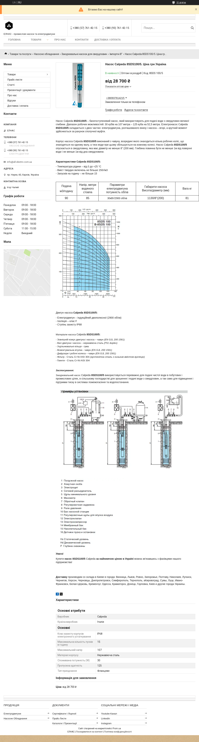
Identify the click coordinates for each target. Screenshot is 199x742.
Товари (36, 39)
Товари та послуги (20, 54)
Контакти (82, 39)
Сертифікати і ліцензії (64, 713)
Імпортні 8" (116, 54)
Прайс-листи (14, 79)
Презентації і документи (21, 90)
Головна (14, 39)
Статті (11, 84)
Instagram (106, 723)
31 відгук (181, 2)
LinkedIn (105, 718)
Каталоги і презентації (64, 723)
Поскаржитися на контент (89, 731)
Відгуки (11, 100)
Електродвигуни (12, 713)
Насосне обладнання (46, 54)
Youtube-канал (109, 713)
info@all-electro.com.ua (19, 162)
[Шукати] (192, 27)
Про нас (60, 39)
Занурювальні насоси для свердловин (84, 54)
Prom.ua (117, 728)
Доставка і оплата (107, 39)
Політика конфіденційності (118, 731)
